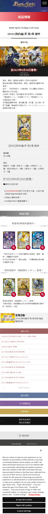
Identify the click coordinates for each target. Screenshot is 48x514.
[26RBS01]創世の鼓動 (9, 346)
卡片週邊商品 (24, 403)
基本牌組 (25, 395)
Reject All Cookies (24, 505)
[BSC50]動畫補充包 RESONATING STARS (15, 362)
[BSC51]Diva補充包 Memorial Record (14, 357)
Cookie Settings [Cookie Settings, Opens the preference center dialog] (24, 511)
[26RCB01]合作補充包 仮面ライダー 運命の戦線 (18, 336)
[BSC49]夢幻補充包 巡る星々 (11, 372)
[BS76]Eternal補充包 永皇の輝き (13, 341)
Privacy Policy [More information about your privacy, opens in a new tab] (34, 494)
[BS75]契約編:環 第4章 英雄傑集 (13, 352)
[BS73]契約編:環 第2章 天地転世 (13, 377)
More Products (24, 387)
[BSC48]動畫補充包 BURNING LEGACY (15, 382)
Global (44, 10)
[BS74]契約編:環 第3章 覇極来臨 (13, 367)
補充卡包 (25, 331)
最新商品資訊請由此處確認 (24, 421)
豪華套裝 (25, 411)
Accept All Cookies (24, 499)
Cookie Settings (16, 444)
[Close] (41, 450)
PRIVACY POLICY (32, 444)
